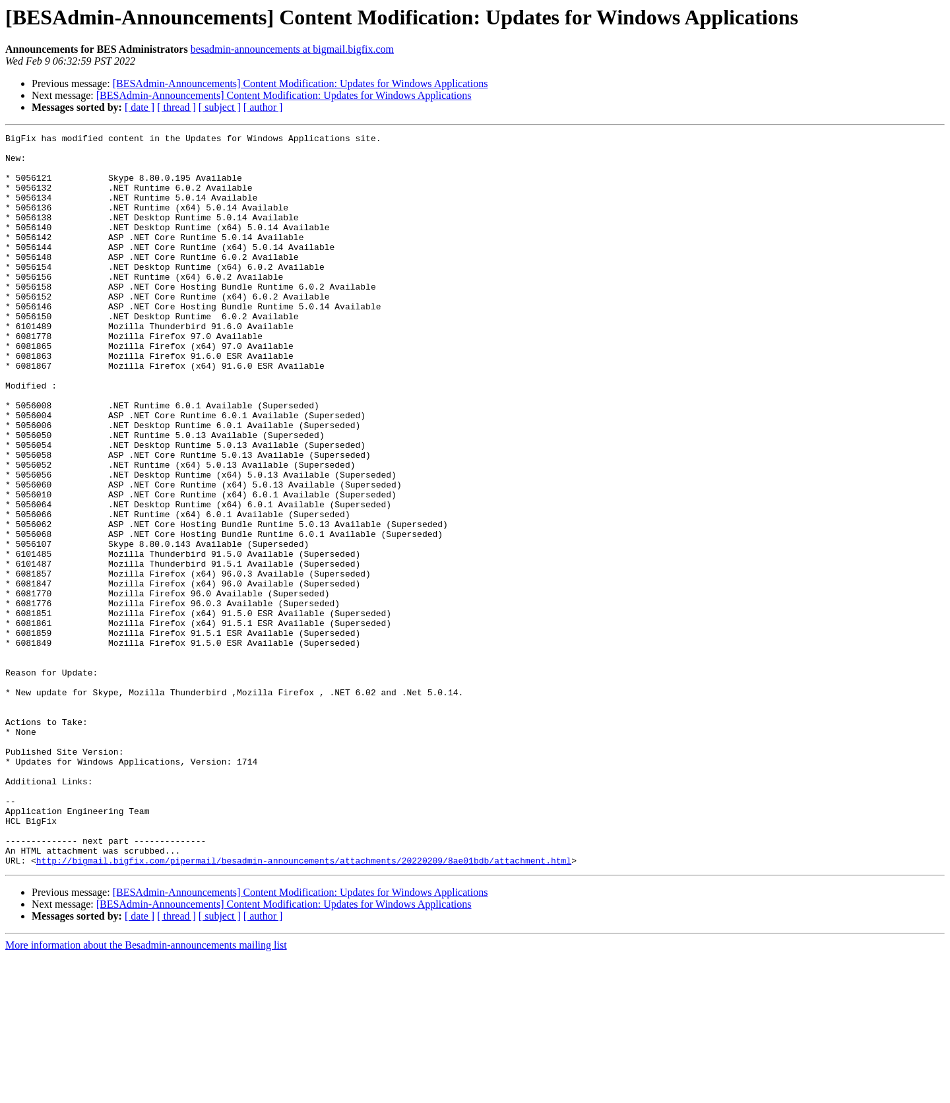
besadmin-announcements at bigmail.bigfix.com (292, 49)
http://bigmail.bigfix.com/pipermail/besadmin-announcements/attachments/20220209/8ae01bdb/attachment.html (303, 1007)
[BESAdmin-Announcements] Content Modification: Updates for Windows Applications (300, 83)
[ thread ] (176, 107)
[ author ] (263, 107)
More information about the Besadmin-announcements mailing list (146, 1091)
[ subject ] (220, 107)
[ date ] (139, 107)
